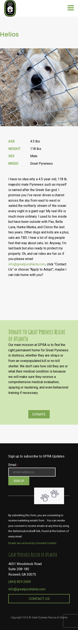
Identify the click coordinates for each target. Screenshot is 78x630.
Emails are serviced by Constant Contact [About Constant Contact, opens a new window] (32, 543)
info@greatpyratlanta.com (26, 264)
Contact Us (39, 599)
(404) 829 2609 (19, 582)
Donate (39, 414)
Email (13, 465)
